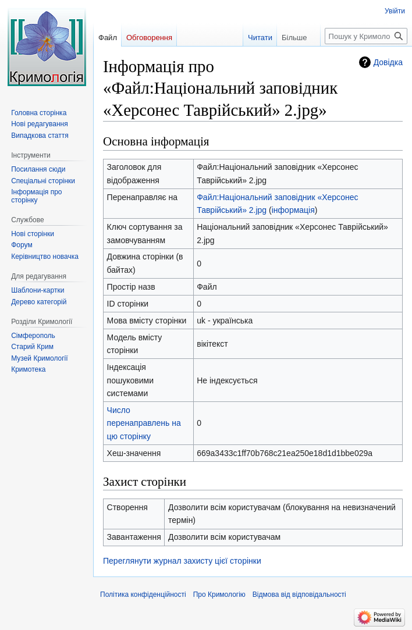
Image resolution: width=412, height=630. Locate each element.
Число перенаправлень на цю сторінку (144, 423)
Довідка (388, 62)
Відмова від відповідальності (299, 594)
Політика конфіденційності (143, 594)
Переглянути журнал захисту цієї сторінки (182, 560)
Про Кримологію (219, 594)
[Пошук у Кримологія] (366, 36)
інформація (293, 210)
